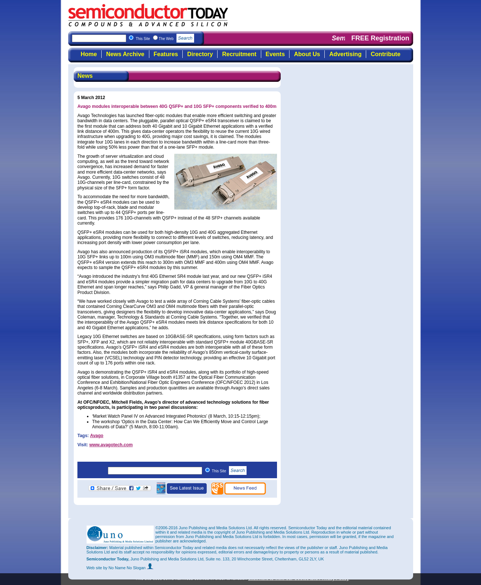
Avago (96, 435)
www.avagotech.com (110, 444)
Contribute (385, 54)
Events (275, 54)
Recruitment (239, 54)
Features (166, 54)
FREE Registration (380, 38)
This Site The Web (165, 39)
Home (89, 54)
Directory (200, 54)
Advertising (345, 54)
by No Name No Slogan (128, 568)
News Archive (125, 54)
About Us (307, 54)
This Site (229, 471)
